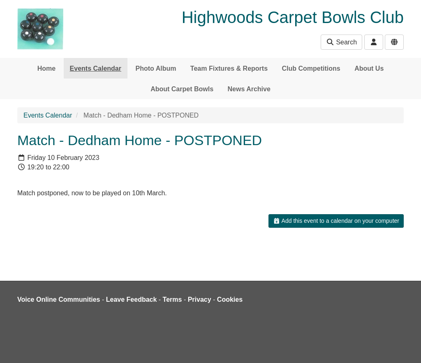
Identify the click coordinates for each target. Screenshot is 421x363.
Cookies (230, 299)
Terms (172, 299)
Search (341, 42)
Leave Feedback (131, 299)
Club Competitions (311, 68)
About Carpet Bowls (181, 89)
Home (46, 68)
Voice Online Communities (58, 299)
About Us (369, 68)
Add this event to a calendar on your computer (336, 220)
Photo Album (155, 68)
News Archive (249, 89)
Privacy (199, 299)
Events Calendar (95, 68)
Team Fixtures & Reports (229, 68)
